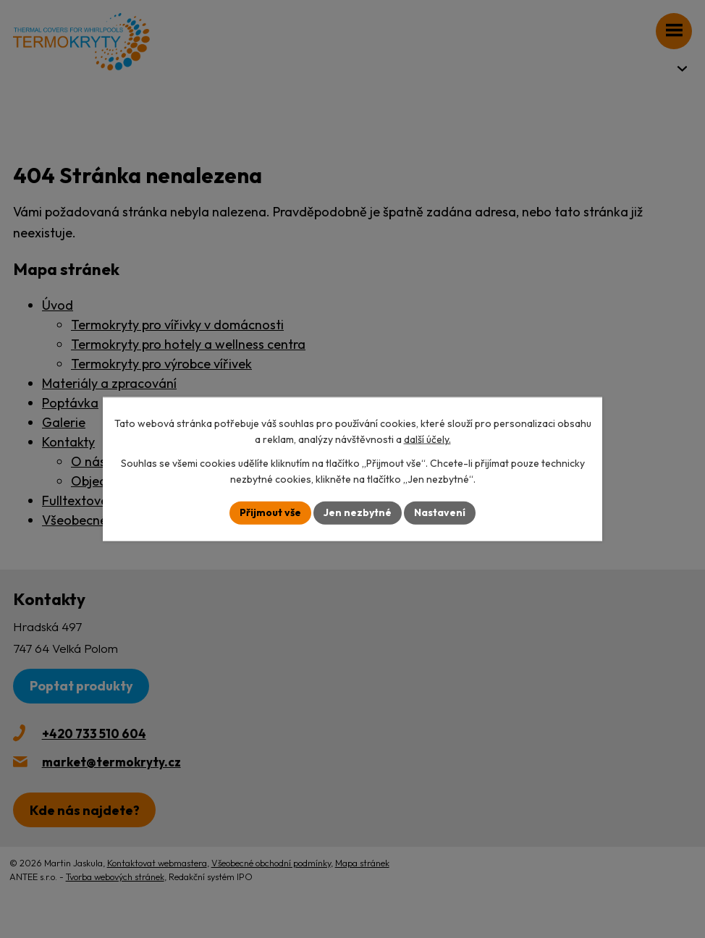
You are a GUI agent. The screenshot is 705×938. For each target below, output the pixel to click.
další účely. (427, 439)
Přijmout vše (270, 512)
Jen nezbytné (358, 512)
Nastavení (439, 512)
